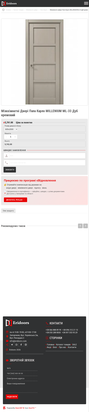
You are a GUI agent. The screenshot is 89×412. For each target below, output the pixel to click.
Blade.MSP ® (19, 408)
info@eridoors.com (18, 341)
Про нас (62, 347)
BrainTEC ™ (32, 408)
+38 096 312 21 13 (70, 330)
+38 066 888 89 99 (53, 330)
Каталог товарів (63, 344)
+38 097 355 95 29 (69, 332)
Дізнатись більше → (15, 200)
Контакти (72, 347)
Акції (49, 347)
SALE (74, 344)
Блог (55, 347)
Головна (50, 344)
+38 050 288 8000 (53, 332)
